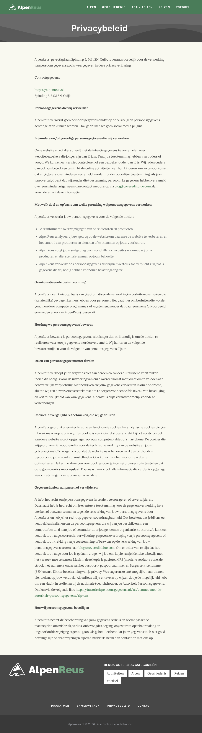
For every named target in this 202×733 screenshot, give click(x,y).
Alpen (135, 673)
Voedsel (112, 681)
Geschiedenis (157, 673)
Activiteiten (115, 673)
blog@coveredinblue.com (133, 186)
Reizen (179, 673)
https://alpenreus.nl (49, 90)
